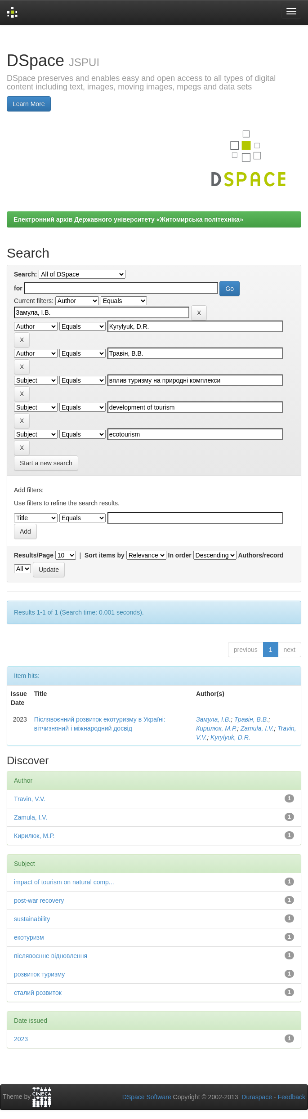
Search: (25, 274)
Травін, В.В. (251, 719)
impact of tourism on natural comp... (64, 882)
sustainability (32, 919)
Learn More (29, 103)
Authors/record (260, 555)
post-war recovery (39, 900)
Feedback (291, 1097)
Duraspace (256, 1097)
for (18, 288)
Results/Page (34, 555)
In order (180, 555)
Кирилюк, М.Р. (216, 728)
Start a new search (46, 463)
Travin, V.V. (29, 798)
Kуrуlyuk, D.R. (230, 737)
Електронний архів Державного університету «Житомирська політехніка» (128, 219)
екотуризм (29, 937)
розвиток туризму (39, 974)
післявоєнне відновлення (50, 955)
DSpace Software (146, 1097)
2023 (21, 1039)
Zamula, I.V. (257, 728)
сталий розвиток (38, 992)
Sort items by (105, 555)
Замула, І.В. (213, 719)
